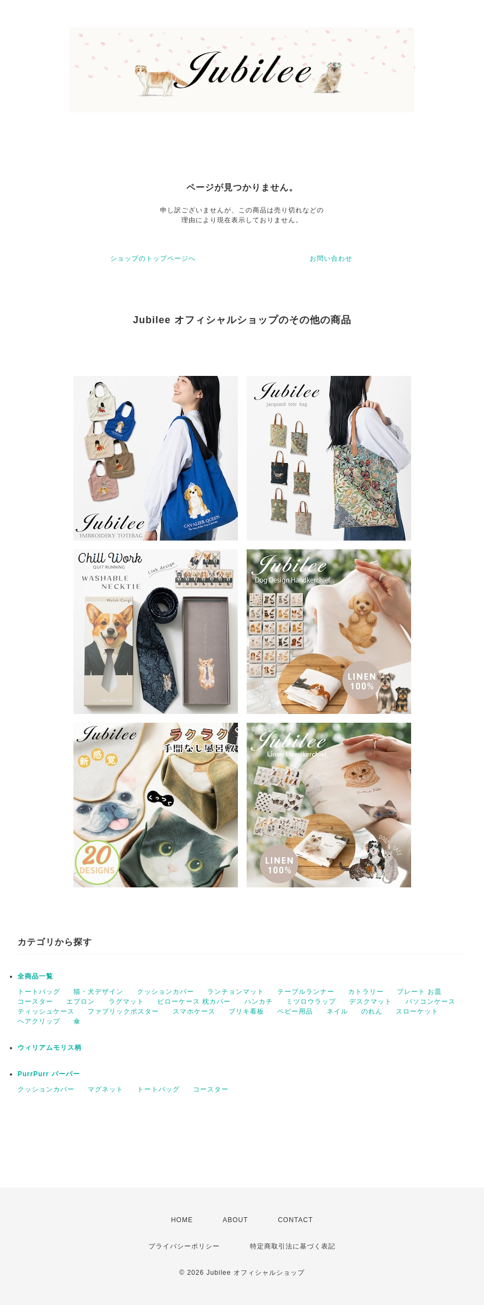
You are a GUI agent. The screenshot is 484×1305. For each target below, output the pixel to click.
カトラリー (366, 991)
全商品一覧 (35, 976)
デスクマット (370, 1001)
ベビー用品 (295, 1011)
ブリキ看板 (246, 1011)
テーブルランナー (305, 991)
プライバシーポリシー (184, 1246)
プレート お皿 (419, 991)
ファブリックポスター (123, 1011)
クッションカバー (165, 991)
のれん (372, 1011)
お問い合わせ (331, 258)
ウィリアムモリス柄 (50, 1047)
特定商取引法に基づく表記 (292, 1246)
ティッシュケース (46, 1011)
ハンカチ (258, 1001)
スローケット (417, 1011)
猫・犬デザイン (98, 991)
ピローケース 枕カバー (194, 1001)
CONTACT (295, 1220)
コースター (35, 1001)
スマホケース (194, 1011)
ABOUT (235, 1220)
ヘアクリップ (39, 1021)
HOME (182, 1220)
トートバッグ (39, 991)
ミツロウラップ (311, 1001)
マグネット (105, 1089)
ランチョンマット (235, 991)
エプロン (80, 1001)
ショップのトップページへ (153, 258)
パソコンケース (430, 1001)
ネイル (337, 1011)
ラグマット (126, 1001)
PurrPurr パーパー (49, 1074)
